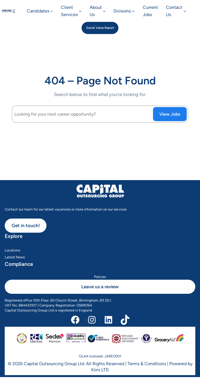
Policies (100, 277)
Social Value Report (100, 28)
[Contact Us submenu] (184, 11)
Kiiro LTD (100, 369)
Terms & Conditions (147, 363)
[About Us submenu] (104, 11)
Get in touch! (26, 225)
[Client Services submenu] (80, 11)
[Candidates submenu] (51, 11)
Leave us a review (100, 286)
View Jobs (169, 114)
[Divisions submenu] (133, 11)
